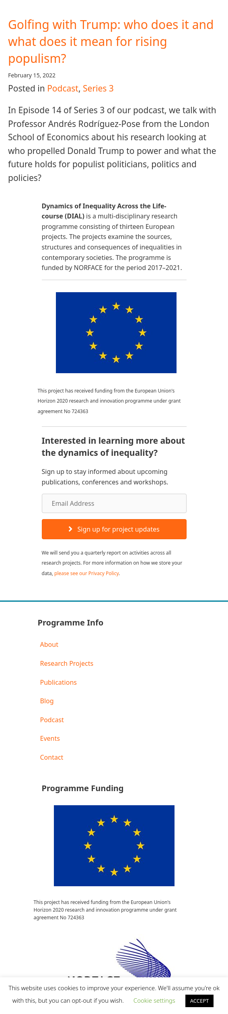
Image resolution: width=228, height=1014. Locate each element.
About (49, 644)
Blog (47, 700)
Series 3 (98, 88)
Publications (58, 682)
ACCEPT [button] (199, 1000)
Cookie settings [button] (154, 1000)
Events (50, 738)
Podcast (62, 88)
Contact (52, 757)
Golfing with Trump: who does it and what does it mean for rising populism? (111, 41)
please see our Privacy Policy (86, 573)
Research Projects (67, 663)
